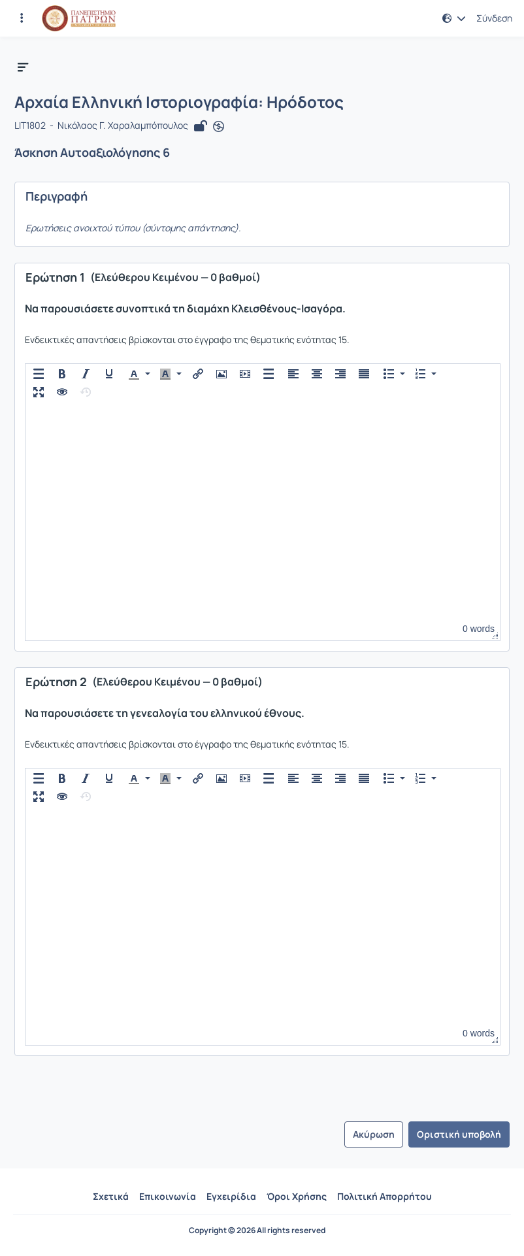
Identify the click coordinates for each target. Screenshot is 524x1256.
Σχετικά (111, 1196)
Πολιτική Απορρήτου (384, 1196)
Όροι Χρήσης (297, 1196)
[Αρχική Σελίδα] (79, 18)
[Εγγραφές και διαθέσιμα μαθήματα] (21, 18)
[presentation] (38, 373)
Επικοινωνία (167, 1196)
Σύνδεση (494, 18)
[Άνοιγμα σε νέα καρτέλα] (218, 126)
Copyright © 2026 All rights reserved (257, 1230)
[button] (454, 18)
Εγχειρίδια (231, 1196)
